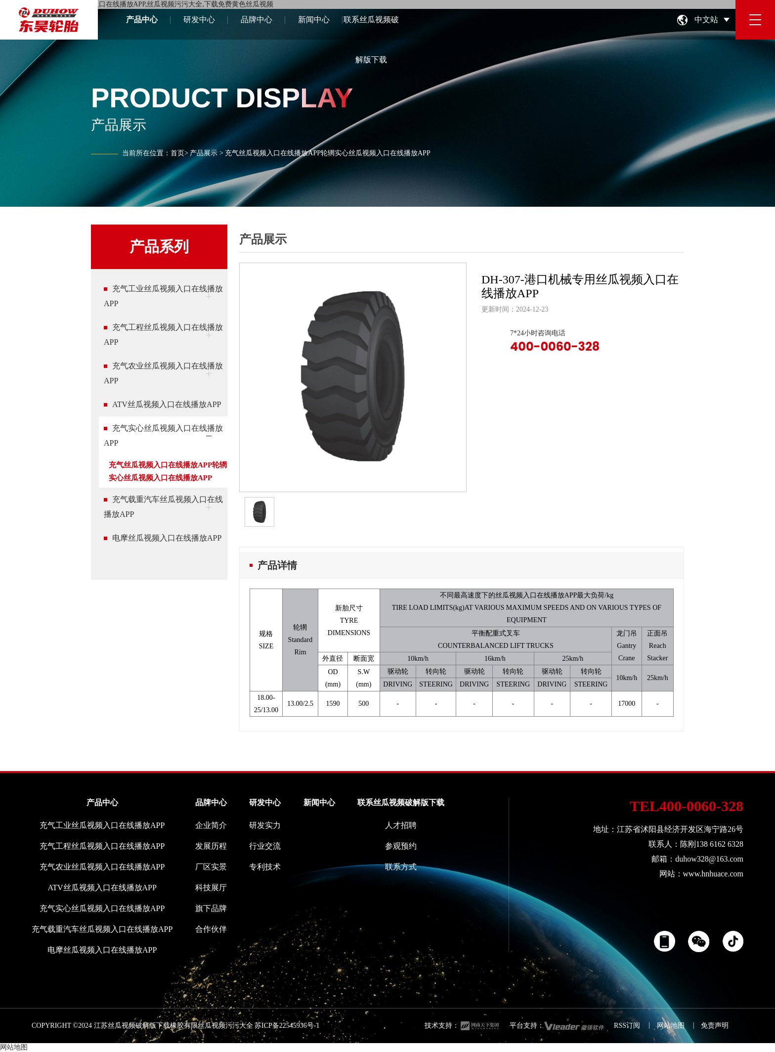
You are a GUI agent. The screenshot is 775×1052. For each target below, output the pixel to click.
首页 (177, 153)
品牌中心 (256, 19)
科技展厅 (211, 887)
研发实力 (265, 825)
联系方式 (401, 867)
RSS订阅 (627, 1025)
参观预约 (401, 846)
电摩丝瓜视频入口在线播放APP (102, 950)
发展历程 (211, 846)
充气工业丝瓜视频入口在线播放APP (102, 825)
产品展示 (203, 153)
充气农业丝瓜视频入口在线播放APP (102, 867)
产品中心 (142, 19)
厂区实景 (211, 867)
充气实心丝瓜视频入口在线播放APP (102, 908)
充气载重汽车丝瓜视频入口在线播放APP (102, 929)
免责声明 (715, 1025)
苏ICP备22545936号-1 (287, 1025)
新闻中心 (314, 19)
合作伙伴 (211, 929)
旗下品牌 (211, 908)
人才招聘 (401, 825)
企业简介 (211, 825)
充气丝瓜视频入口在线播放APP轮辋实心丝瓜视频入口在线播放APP (168, 471)
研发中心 (199, 19)
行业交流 (265, 846)
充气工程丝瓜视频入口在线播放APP (102, 846)
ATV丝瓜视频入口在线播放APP (101, 887)
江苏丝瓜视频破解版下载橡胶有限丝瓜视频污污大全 (173, 1025)
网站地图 (671, 1025)
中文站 (706, 19)
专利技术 (265, 867)
